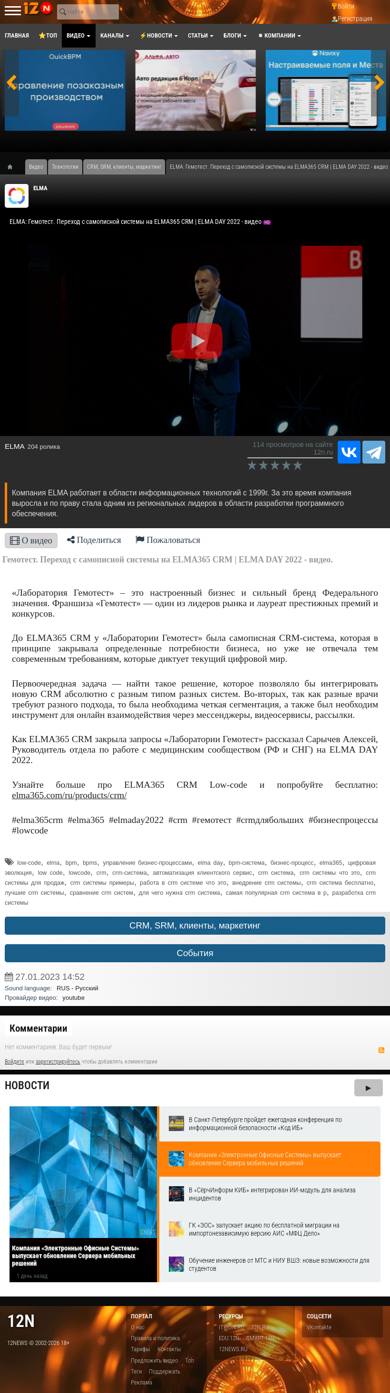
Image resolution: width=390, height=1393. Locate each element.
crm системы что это (330, 873)
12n (21, 1321)
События (194, 953)
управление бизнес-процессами (147, 863)
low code (50, 873)
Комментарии (39, 1028)
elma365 (331, 863)
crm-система (129, 873)
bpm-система (247, 863)
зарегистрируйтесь (58, 1061)
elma (53, 863)
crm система (275, 873)
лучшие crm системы (34, 893)
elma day (210, 863)
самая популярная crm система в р (276, 893)
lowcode (79, 873)
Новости (27, 1085)
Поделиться (94, 540)
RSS (381, 1050)
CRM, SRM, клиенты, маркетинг (195, 925)
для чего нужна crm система (179, 893)
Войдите (14, 1061)
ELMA (40, 188)
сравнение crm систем (101, 893)
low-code (29, 863)
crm (102, 873)
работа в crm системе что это (183, 883)
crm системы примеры (102, 883)
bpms (90, 863)
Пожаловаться (168, 540)
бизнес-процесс (292, 863)
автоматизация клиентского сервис (202, 873)
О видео (31, 540)
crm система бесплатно (340, 883)
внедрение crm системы (267, 883)
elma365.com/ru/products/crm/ (69, 795)
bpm (71, 863)
